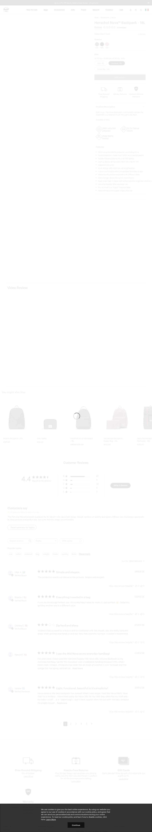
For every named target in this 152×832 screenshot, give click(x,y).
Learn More (51, 819)
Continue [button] (76, 825)
